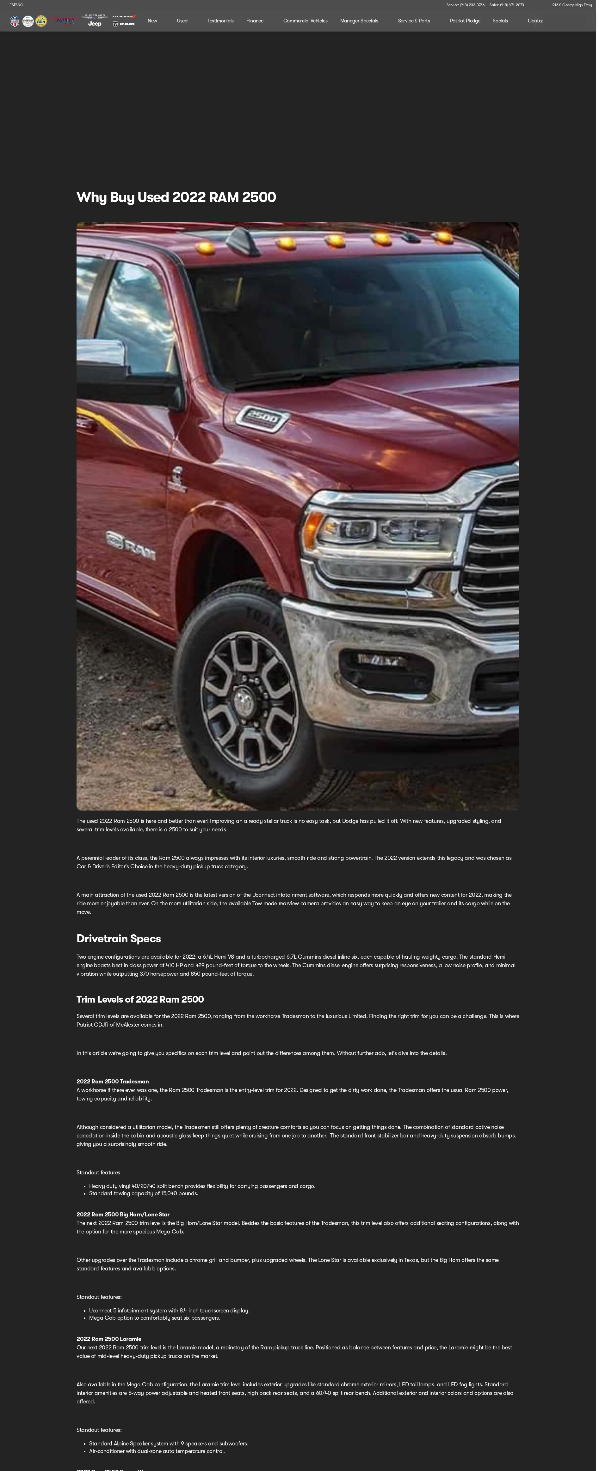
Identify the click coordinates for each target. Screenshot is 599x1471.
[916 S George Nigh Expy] (569, 5)
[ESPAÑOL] (14, 5)
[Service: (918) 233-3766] (465, 5)
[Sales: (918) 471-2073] (506, 5)
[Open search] (522, 21)
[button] (538, 5)
